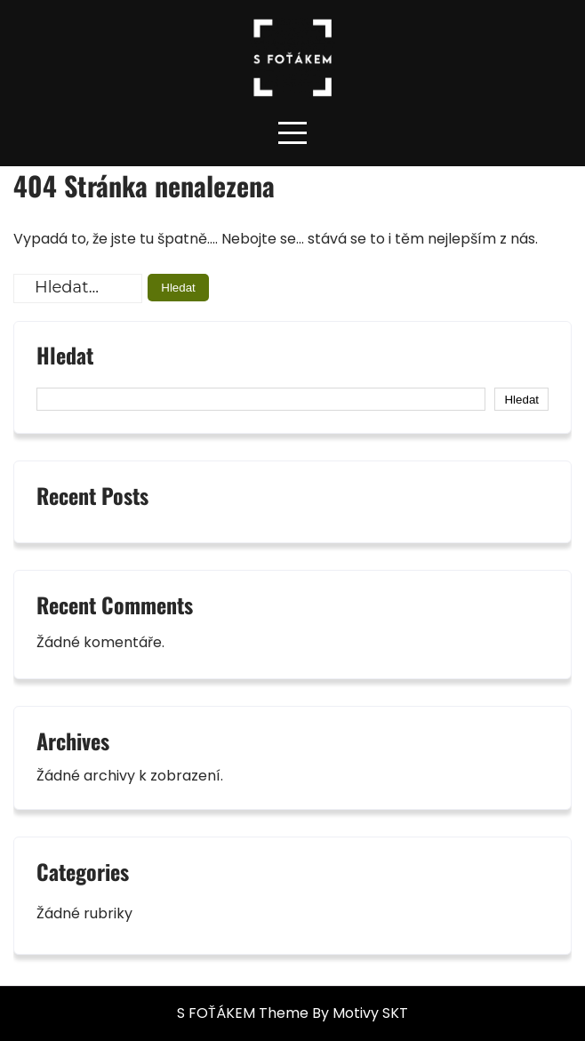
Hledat (64, 357)
